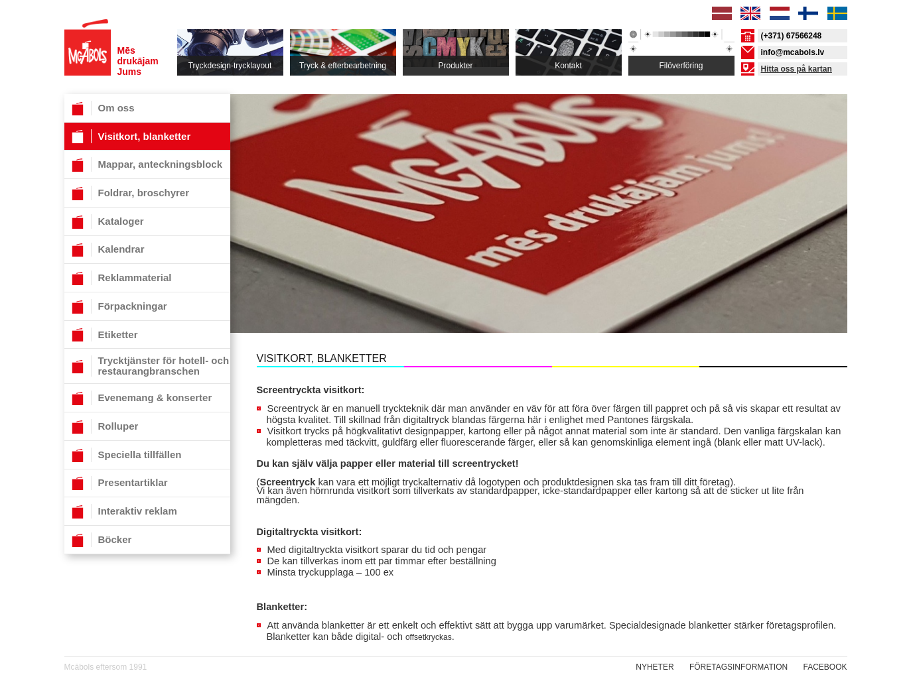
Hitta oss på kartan (796, 69)
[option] (538, 231)
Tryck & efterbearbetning (342, 65)
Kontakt (568, 65)
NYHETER (654, 667)
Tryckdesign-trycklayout (230, 65)
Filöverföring (681, 65)
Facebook (825, 667)
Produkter (455, 65)
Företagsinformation (738, 667)
